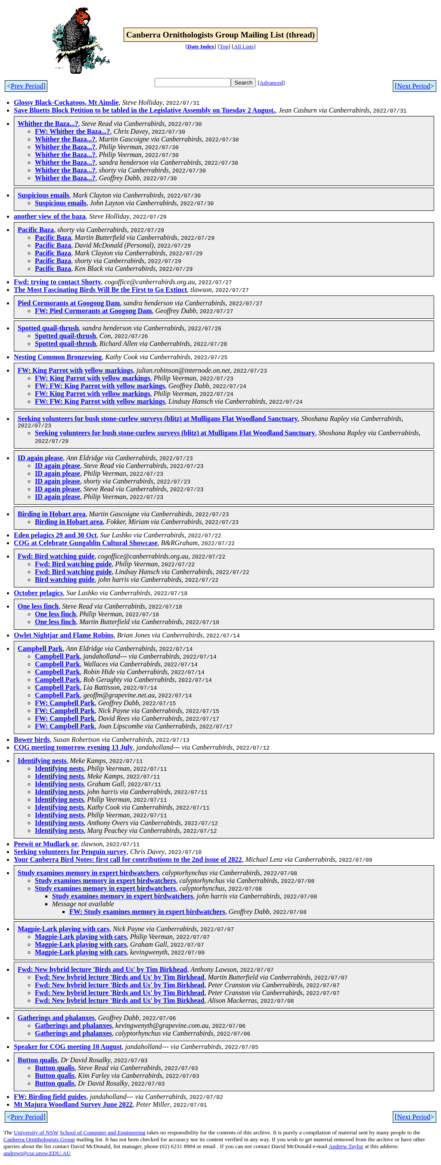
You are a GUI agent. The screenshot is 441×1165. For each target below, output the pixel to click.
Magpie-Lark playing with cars (63, 930)
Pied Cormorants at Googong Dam (69, 303)
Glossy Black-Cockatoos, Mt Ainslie (66, 102)
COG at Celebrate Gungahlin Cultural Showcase (86, 544)
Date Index (200, 46)
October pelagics (38, 594)
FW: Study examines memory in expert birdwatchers (147, 913)
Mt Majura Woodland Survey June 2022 (73, 1105)
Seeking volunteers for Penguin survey (70, 853)
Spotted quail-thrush (48, 328)
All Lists (244, 46)
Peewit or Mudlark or (46, 845)
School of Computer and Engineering (103, 1133)
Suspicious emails (43, 195)
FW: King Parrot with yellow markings (75, 370)
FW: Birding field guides (50, 1098)
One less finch (38, 607)
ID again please (40, 459)
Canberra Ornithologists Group (39, 1140)
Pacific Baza (36, 229)
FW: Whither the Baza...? (72, 131)
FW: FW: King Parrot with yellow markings (100, 385)
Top (224, 46)
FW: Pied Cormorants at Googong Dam (93, 310)
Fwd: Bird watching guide (56, 557)
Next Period (413, 86)
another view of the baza (50, 216)
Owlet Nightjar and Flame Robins (64, 636)
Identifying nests (42, 762)
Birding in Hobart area (52, 515)
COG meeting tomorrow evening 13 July (73, 748)
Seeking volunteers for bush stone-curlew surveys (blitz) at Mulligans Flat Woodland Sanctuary (158, 418)
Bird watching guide (65, 580)
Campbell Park (40, 649)
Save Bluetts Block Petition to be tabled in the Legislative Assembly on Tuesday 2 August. (144, 110)
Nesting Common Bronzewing (58, 357)
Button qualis (37, 1061)
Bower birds (32, 740)
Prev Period (27, 86)
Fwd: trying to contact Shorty (57, 282)
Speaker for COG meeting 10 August (68, 1048)
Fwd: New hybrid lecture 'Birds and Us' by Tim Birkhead (102, 970)
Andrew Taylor (346, 1147)
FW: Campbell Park (65, 704)
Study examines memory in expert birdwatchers (88, 874)
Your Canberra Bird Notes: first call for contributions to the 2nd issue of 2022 (128, 860)
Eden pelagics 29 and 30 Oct (55, 536)
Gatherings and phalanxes (56, 1019)
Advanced (271, 82)
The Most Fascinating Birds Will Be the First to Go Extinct (100, 289)
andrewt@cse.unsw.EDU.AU (37, 1154)
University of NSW (36, 1133)
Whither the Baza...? (48, 123)
